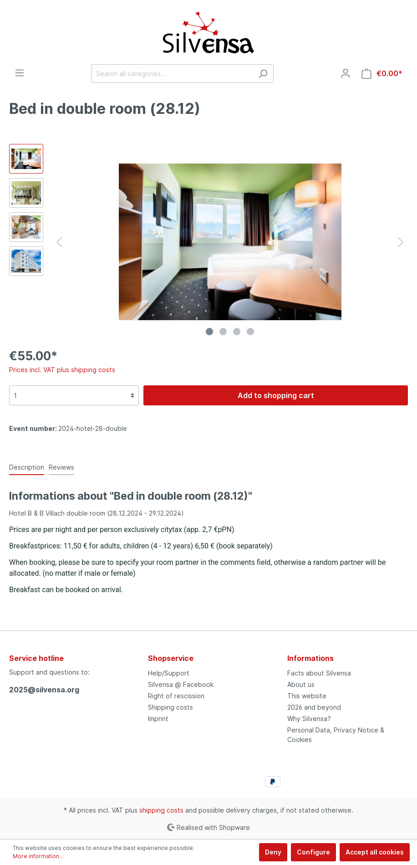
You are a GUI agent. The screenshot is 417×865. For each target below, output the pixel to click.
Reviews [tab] (61, 467)
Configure (313, 852)
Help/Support (168, 673)
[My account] (345, 73)
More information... (38, 856)
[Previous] (59, 242)
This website (306, 696)
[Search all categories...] (172, 73)
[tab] (26, 467)
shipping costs (161, 810)
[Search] (263, 73)
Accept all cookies (375, 852)
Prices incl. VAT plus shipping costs (62, 370)
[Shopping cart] (382, 73)
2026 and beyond (314, 707)
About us (301, 684)
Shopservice (170, 658)
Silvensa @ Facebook (181, 684)
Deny (273, 852)
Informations (310, 658)
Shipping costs (170, 707)
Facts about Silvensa (319, 673)
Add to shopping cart (276, 395)
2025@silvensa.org (44, 689)
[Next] (400, 242)
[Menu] (19, 73)
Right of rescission (176, 696)
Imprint (158, 718)
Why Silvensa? (309, 718)
